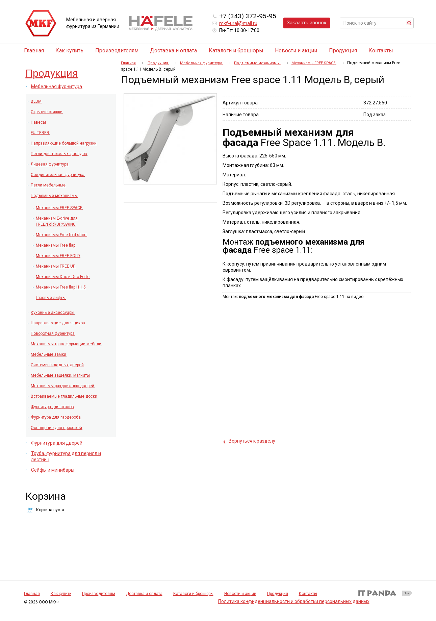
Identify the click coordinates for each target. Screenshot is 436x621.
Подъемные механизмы (257, 63)
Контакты (308, 593)
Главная (128, 63)
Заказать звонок (307, 23)
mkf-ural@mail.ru (238, 23)
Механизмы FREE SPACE (313, 63)
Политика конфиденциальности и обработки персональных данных (293, 601)
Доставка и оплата (144, 593)
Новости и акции (240, 593)
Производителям (98, 593)
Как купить (61, 593)
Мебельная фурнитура (201, 63)
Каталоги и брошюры (193, 593)
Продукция (343, 50)
